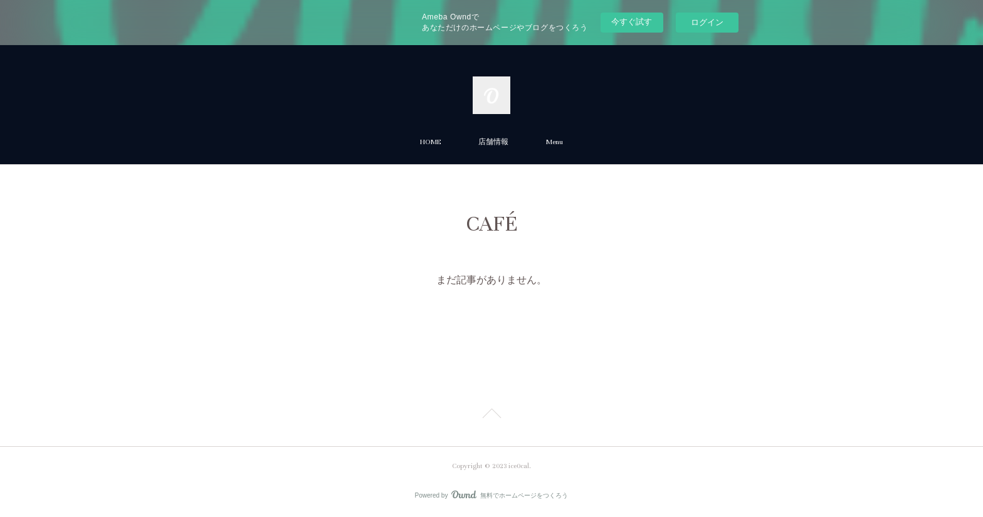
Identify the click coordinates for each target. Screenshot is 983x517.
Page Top (491, 415)
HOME (430, 142)
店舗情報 (493, 142)
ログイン (707, 22)
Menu (554, 142)
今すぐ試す (631, 21)
